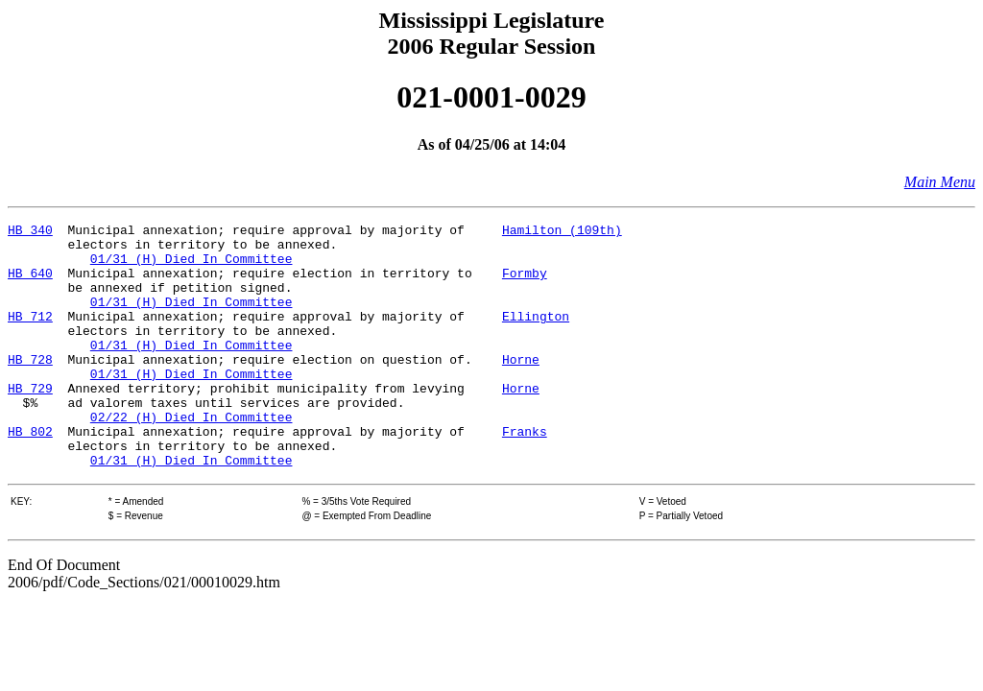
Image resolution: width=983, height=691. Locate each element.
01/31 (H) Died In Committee (191, 266)
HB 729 (30, 422)
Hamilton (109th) (562, 232)
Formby (524, 284)
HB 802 (30, 474)
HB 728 (30, 387)
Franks (524, 474)
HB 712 (30, 336)
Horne (520, 387)
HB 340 (30, 232)
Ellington (535, 336)
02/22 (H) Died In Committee (191, 456)
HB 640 (30, 284)
